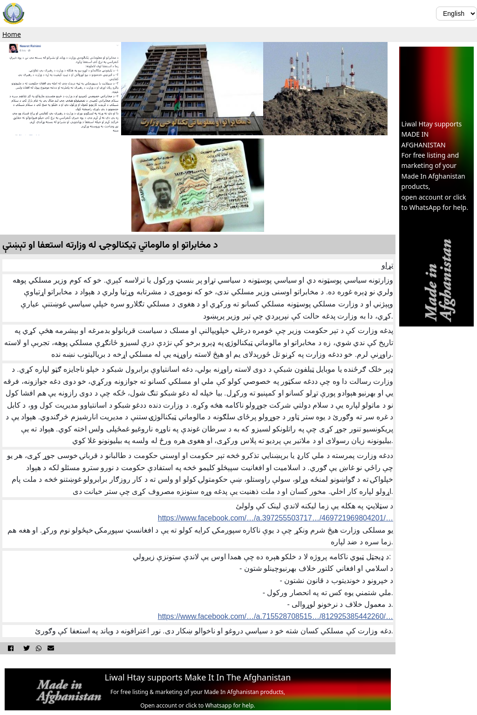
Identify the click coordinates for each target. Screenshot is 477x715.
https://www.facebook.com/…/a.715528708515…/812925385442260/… (275, 616)
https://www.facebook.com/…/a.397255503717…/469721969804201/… (275, 518)
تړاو (387, 265)
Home (11, 34)
